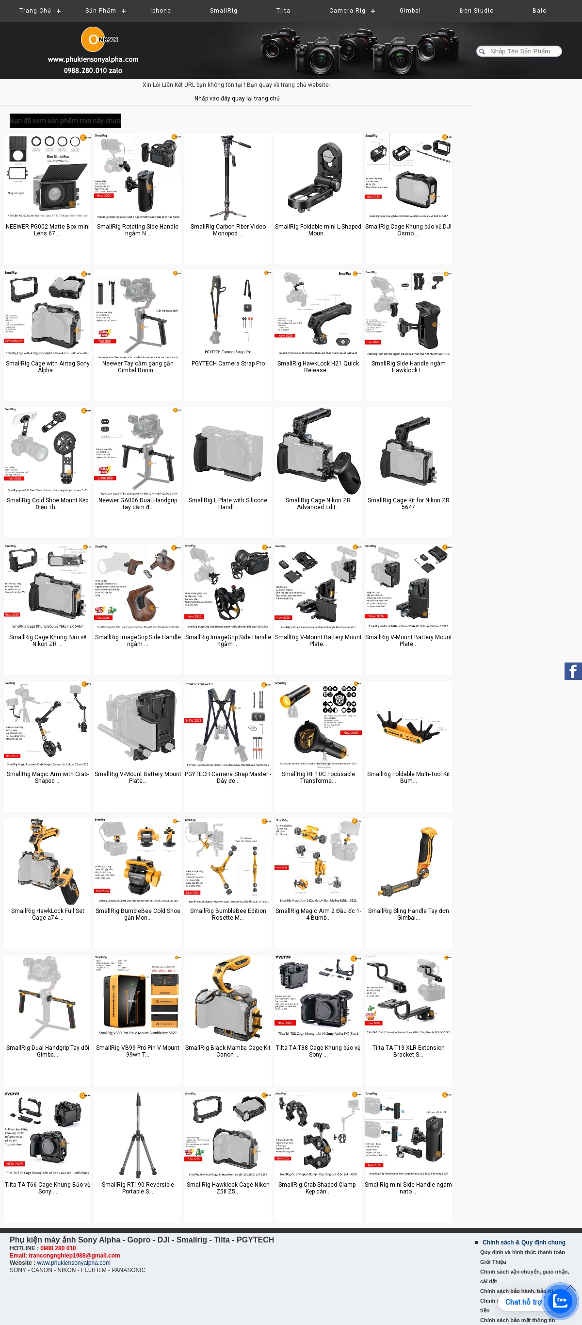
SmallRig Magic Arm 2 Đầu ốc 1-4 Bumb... (318, 914)
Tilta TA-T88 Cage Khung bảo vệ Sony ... (318, 1051)
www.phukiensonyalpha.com (73, 1262)
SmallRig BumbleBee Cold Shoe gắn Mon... (138, 914)
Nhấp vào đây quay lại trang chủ (237, 98)
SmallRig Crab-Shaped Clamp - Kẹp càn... (318, 1188)
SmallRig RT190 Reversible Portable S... (138, 1188)
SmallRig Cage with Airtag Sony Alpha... (48, 367)
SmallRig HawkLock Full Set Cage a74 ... (47, 914)
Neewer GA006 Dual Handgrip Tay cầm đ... (137, 504)
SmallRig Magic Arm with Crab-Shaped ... (48, 777)
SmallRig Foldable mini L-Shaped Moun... (318, 230)
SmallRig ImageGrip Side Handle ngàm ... (138, 640)
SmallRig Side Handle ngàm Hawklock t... (409, 367)
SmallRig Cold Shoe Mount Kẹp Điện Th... (47, 504)
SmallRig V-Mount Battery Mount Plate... (318, 640)
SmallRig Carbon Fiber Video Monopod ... (228, 230)
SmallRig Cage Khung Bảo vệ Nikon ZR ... (47, 640)
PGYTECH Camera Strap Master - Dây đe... (228, 777)
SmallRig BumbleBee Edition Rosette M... (228, 914)
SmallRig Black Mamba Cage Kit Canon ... (228, 1051)
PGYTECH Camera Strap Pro (228, 363)
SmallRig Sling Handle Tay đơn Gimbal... (408, 914)
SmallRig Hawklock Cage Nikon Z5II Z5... (228, 1188)
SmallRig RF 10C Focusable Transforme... (318, 777)
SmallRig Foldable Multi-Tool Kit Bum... (408, 777)
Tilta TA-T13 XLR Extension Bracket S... (408, 1051)
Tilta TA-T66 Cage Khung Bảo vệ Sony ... (47, 1188)
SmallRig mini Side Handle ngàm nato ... (408, 1188)
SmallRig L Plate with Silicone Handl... (228, 504)
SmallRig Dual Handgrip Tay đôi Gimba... (47, 1051)
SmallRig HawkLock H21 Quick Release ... (318, 367)
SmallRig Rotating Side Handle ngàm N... (137, 230)
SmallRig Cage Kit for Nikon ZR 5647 (409, 504)
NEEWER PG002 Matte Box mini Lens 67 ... (48, 230)
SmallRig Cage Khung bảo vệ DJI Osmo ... (408, 230)
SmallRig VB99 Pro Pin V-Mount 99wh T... (137, 1051)
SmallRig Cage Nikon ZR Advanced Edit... (318, 504)
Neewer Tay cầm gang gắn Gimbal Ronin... (138, 367)
